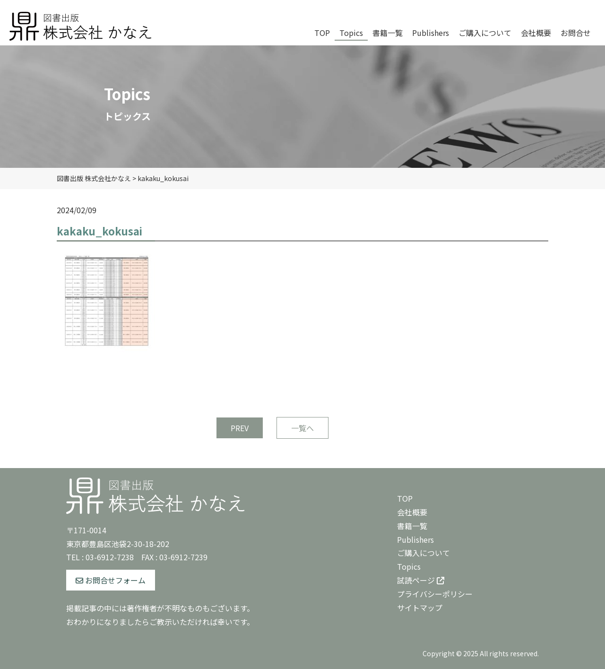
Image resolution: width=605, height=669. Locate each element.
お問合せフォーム (111, 580)
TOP (405, 498)
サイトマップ (419, 607)
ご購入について (423, 552)
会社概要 (412, 512)
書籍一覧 (412, 525)
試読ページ (420, 580)
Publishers (415, 539)
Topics (409, 566)
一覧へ (302, 428)
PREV (240, 428)
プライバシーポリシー (435, 593)
